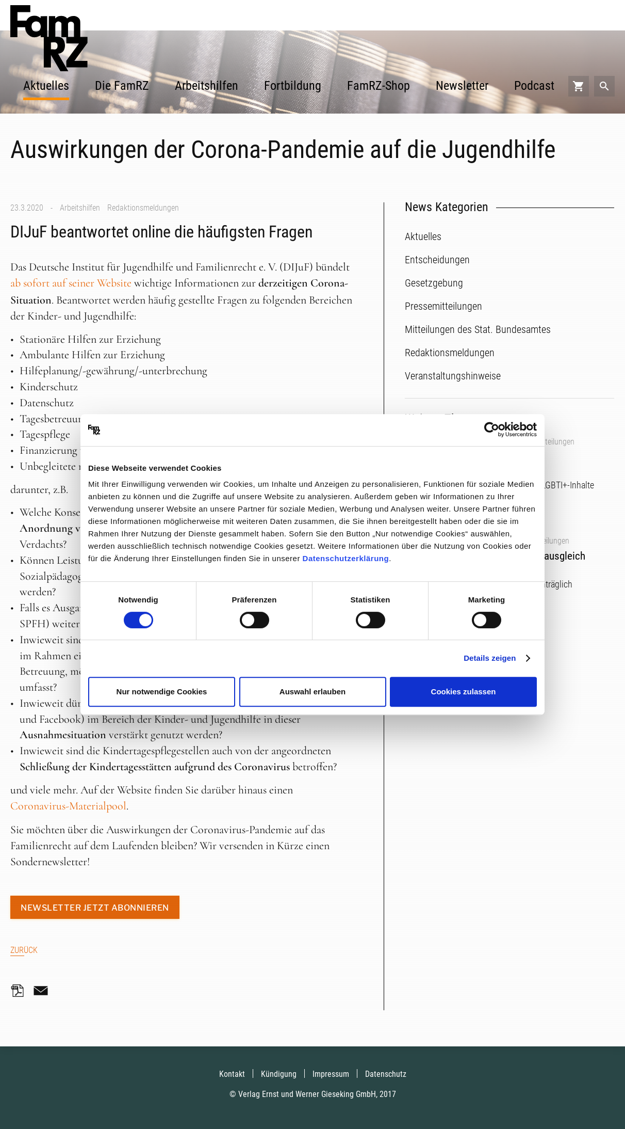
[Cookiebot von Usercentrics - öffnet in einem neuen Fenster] (492, 430)
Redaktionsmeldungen (143, 208)
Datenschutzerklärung (346, 558)
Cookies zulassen (463, 691)
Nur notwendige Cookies (162, 691)
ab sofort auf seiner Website (70, 283)
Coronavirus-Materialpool (68, 806)
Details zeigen (490, 658)
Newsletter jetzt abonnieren (95, 908)
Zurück (24, 950)
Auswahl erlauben (312, 691)
